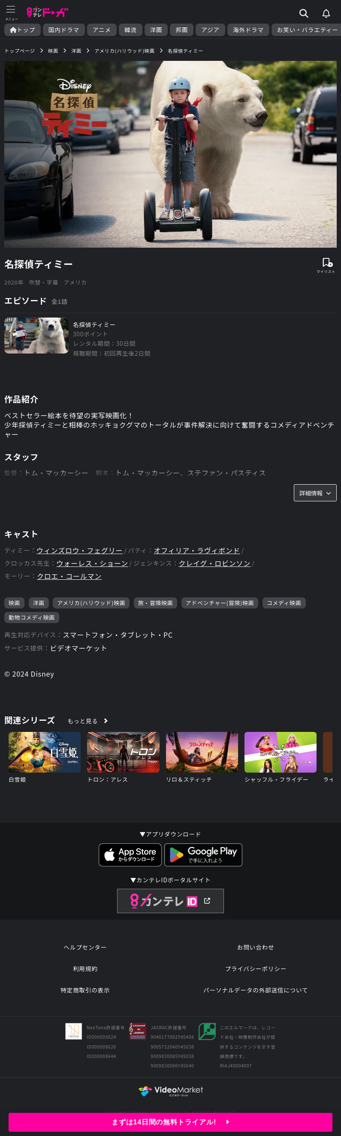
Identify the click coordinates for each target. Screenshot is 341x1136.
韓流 (130, 30)
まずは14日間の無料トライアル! (170, 1122)
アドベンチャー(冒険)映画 (220, 603)
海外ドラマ (248, 30)
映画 (14, 603)
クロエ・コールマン (69, 576)
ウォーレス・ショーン (92, 563)
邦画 (181, 30)
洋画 (156, 30)
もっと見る (82, 720)
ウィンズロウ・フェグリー (79, 550)
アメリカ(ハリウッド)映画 (91, 603)
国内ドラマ (63, 30)
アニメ (102, 30)
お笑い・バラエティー (307, 30)
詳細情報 (315, 493)
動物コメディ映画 (32, 617)
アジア (210, 30)
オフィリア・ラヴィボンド (197, 550)
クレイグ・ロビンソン (215, 563)
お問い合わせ (255, 947)
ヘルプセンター (85, 947)
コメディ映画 (284, 603)
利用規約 (85, 968)
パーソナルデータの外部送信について (255, 990)
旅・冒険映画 (155, 603)
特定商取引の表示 (85, 990)
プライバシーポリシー (256, 968)
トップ (22, 30)
